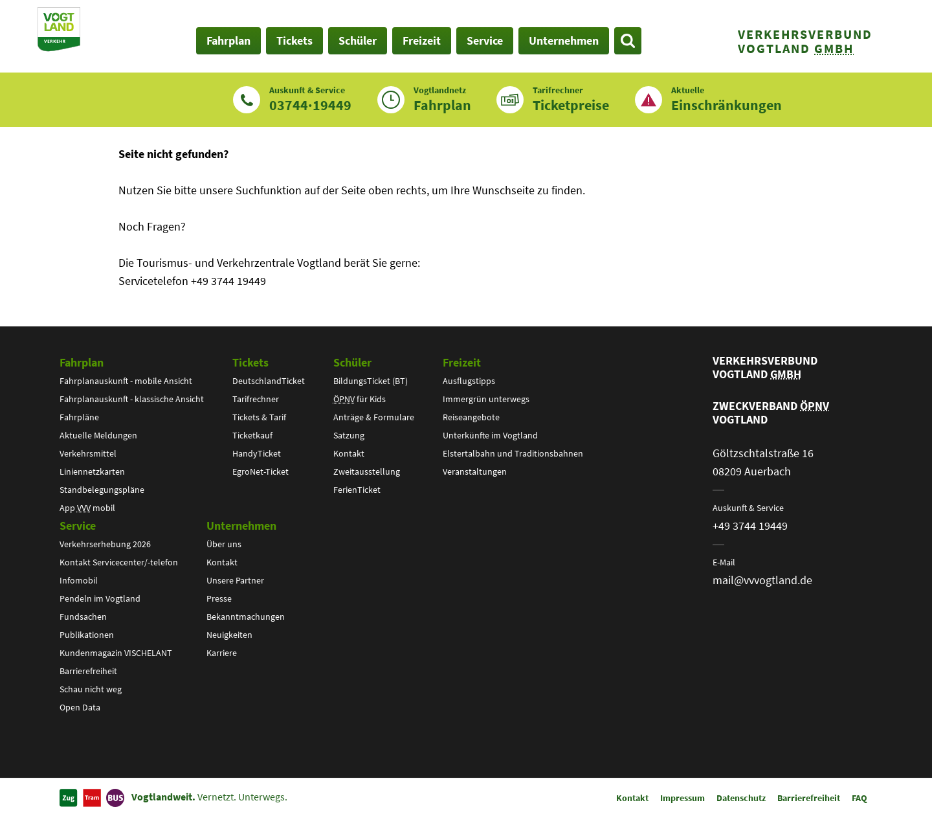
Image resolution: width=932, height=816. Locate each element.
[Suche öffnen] (627, 40)
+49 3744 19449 (750, 525)
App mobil (87, 508)
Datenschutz (741, 798)
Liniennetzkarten (92, 471)
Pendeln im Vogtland (100, 598)
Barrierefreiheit (88, 671)
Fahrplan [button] (228, 40)
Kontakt (348, 453)
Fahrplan (82, 362)
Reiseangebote (471, 417)
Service (78, 525)
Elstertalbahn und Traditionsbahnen (513, 453)
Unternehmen (241, 525)
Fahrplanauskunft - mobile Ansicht (126, 381)
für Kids (359, 399)
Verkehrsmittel (88, 453)
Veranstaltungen (475, 471)
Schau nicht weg (91, 689)
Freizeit (462, 362)
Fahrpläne (79, 417)
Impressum (682, 798)
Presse (219, 598)
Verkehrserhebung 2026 (105, 544)
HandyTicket (256, 453)
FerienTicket (357, 489)
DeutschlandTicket (268, 381)
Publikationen (87, 634)
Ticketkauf (252, 435)
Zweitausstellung (366, 471)
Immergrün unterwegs (486, 399)
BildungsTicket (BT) (370, 381)
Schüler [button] (357, 40)
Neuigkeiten (229, 634)
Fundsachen (83, 616)
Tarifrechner (255, 399)
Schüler (352, 362)
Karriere (221, 653)
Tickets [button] (294, 40)
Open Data (80, 707)
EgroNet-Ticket (260, 471)
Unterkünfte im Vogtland (490, 435)
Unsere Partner (235, 580)
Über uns (223, 544)
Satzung (348, 435)
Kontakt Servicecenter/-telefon (119, 562)
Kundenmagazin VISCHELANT (116, 653)
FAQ (859, 798)
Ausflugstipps (469, 381)
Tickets (250, 362)
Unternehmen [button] (564, 40)
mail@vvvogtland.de (762, 579)
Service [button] (485, 40)
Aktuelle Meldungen (98, 435)
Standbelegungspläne (102, 489)
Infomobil (79, 580)
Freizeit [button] (422, 40)
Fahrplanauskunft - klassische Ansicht (132, 399)
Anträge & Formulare (373, 417)
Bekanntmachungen (245, 616)
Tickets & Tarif (259, 417)
